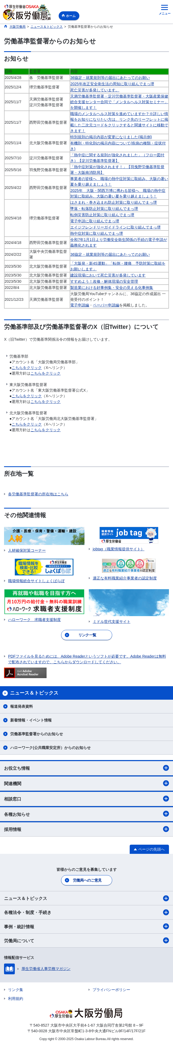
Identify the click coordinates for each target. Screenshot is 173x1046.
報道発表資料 (21, 706)
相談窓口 (86, 799)
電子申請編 (79, 305)
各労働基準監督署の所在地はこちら (38, 494)
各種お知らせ (86, 814)
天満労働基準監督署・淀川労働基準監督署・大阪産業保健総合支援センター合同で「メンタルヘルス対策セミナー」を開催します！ (119, 102)
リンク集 (15, 990)
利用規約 (15, 998)
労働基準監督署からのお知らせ (36, 734)
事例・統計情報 (86, 926)
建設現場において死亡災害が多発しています (108, 275)
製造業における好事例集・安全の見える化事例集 (111, 287)
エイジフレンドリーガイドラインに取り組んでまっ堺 (115, 227)
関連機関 (86, 783)
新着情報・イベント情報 (31, 720)
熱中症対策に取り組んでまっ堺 (96, 233)
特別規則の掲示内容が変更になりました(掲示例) (111, 137)
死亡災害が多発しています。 (94, 90)
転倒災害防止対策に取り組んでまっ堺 (102, 215)
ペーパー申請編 (106, 305)
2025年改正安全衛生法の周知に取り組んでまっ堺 (112, 84)
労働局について (86, 940)
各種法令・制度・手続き (86, 912)
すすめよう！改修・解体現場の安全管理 (104, 281)
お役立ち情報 (86, 768)
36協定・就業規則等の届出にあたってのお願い (110, 77)
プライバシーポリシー (111, 990)
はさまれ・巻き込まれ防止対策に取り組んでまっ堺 (113, 202)
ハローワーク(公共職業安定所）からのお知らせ (50, 747)
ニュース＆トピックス (86, 898)
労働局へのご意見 (87, 880)
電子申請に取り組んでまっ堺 (94, 221)
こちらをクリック (27, 367)
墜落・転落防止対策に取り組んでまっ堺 (104, 208)
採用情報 (86, 829)
